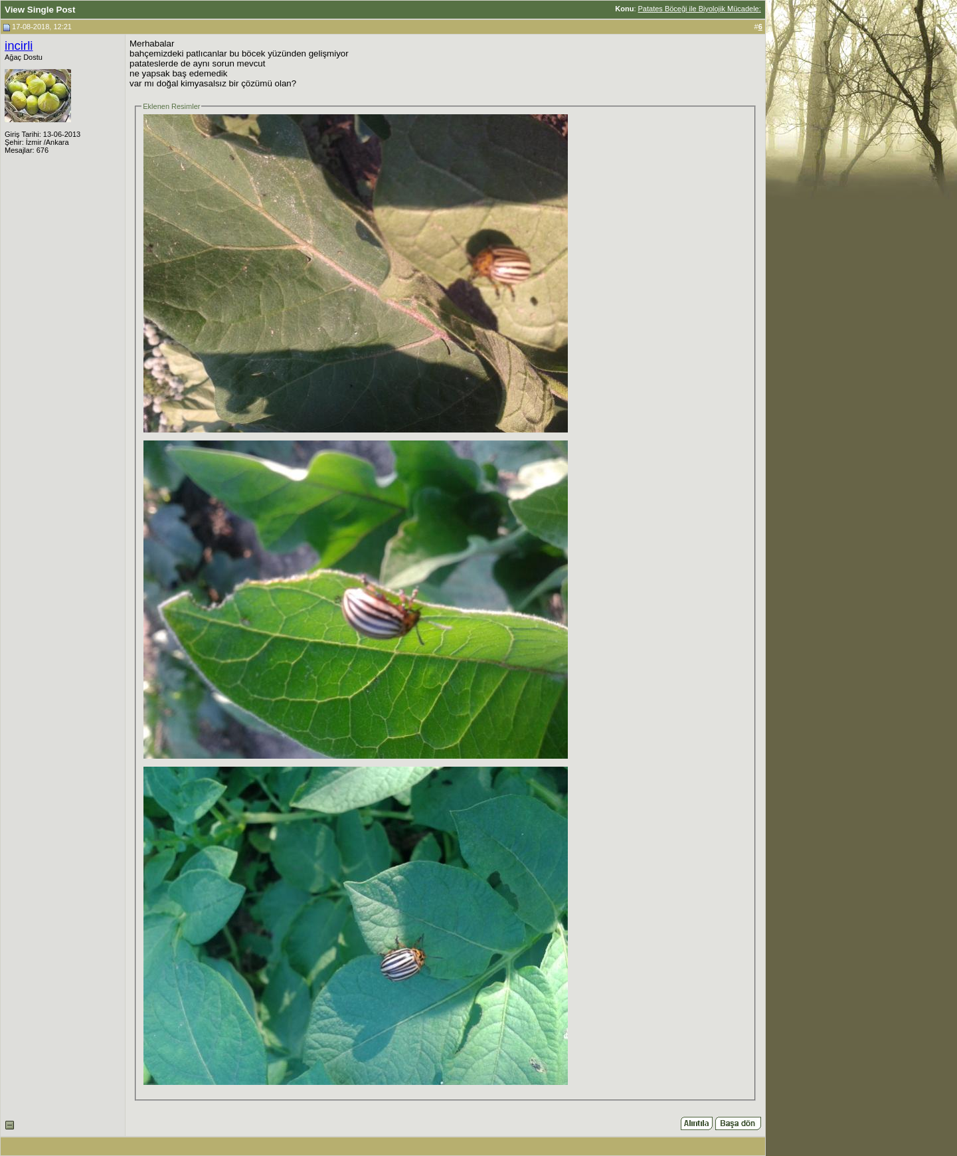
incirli (19, 45)
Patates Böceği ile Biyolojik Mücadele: (699, 9)
